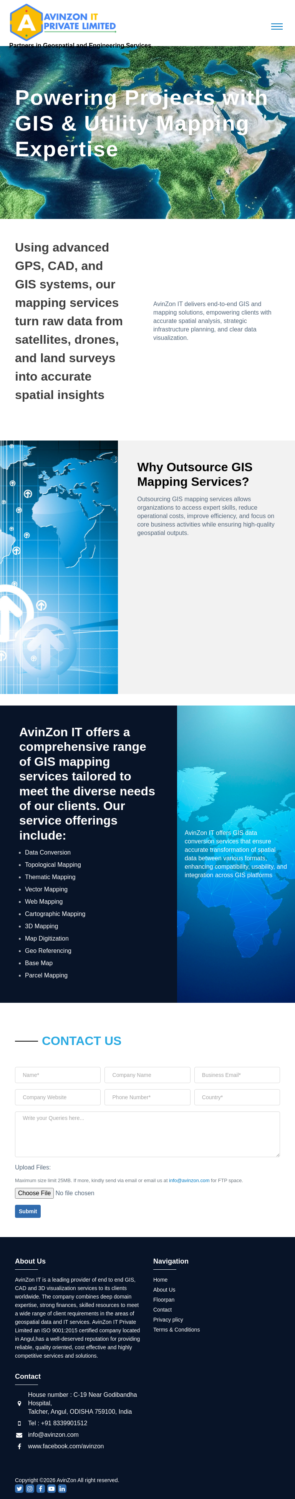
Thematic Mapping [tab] (50, 877)
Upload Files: (33, 1167)
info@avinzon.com (189, 1180)
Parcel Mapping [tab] (46, 975)
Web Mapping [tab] (44, 901)
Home (160, 1280)
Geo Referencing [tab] (48, 950)
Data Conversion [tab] (48, 852)
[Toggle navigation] (277, 26)
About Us (164, 1290)
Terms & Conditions (176, 1330)
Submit (28, 1211)
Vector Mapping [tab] (46, 889)
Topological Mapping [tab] (53, 864)
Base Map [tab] (39, 963)
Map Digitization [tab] (47, 938)
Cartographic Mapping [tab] (55, 914)
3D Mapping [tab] (41, 926)
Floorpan (163, 1300)
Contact (162, 1310)
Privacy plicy (168, 1320)
